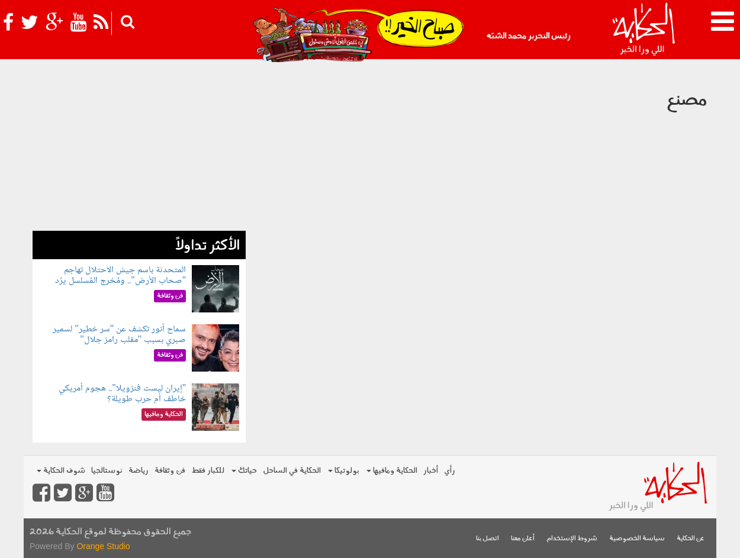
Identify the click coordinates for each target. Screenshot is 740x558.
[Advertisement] (139, 148)
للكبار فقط (207, 470)
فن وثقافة (170, 470)
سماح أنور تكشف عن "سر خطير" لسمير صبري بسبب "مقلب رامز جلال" (119, 334)
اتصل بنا (487, 539)
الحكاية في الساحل (292, 470)
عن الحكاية (690, 539)
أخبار (430, 470)
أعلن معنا (523, 539)
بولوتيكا (343, 470)
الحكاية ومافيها (391, 470)
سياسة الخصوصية (637, 539)
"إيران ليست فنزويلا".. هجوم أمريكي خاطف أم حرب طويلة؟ (122, 393)
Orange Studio (103, 546)
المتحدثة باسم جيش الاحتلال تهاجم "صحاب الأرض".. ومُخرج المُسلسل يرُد (120, 275)
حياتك (244, 470)
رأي (449, 470)
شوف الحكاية (61, 470)
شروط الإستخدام (571, 539)
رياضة (138, 470)
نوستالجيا (107, 470)
